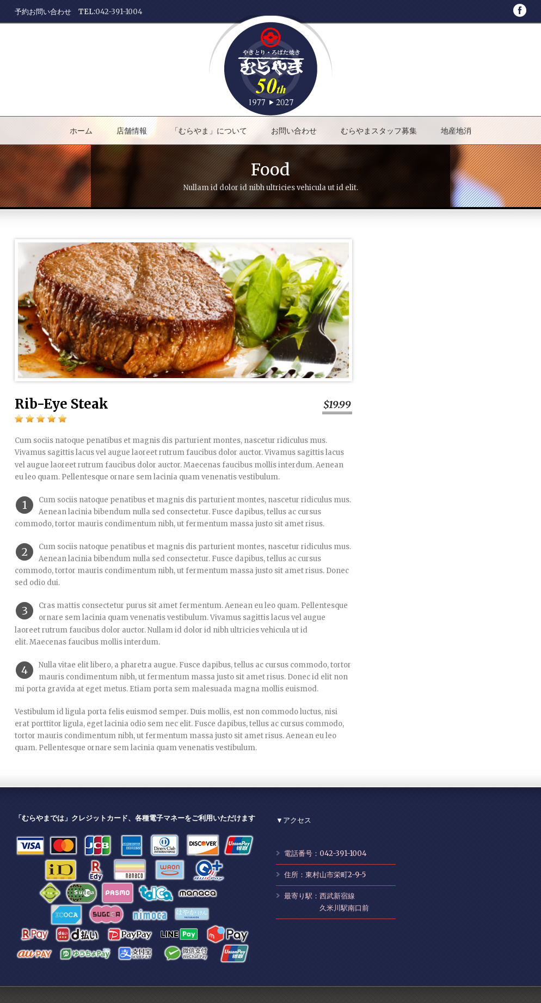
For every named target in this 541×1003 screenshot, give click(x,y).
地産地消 (456, 131)
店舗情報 (131, 131)
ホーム (81, 131)
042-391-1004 (119, 11)
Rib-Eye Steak (61, 404)
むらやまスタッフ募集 (379, 131)
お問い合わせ (294, 131)
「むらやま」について (209, 131)
